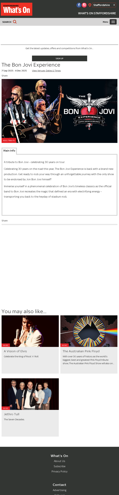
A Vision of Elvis (15, 351)
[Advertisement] (27, 285)
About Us (59, 461)
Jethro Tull (11, 414)
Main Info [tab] (9, 150)
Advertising (59, 490)
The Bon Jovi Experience (31, 65)
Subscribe (59, 466)
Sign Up (59, 58)
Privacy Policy (59, 471)
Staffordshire (101, 5)
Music (5, 345)
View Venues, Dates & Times (46, 70)
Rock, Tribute (9, 140)
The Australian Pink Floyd (81, 351)
